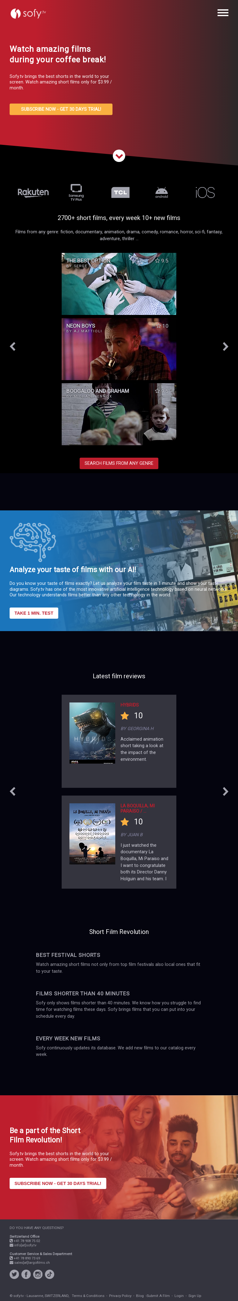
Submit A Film (158, 1296)
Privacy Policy (120, 1296)
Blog (140, 1296)
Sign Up (194, 1296)
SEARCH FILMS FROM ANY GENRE (119, 463)
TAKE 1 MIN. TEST (34, 613)
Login (179, 1296)
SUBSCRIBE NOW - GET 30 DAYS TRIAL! (61, 109)
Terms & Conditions (88, 1296)
